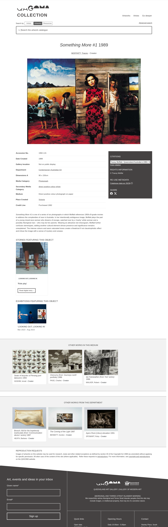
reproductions (102, 456)
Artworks (126, 16)
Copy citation (115, 165)
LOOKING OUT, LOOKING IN (28, 278)
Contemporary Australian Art (50, 170)
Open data (78, 525)
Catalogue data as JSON (120, 183)
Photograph (43, 181)
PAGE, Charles (56, 380)
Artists (136, 16)
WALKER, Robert (92, 382)
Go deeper (147, 16)
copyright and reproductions (139, 456)
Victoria (42, 199)
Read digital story (26, 290)
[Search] (84, 30)
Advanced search (145, 23)
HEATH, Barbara (20, 438)
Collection (32, 15)
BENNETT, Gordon (57, 435)
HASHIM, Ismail (20, 381)
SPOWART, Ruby (92, 436)
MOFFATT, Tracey (79, 53)
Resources (47, 23)
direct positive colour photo (50, 187)
